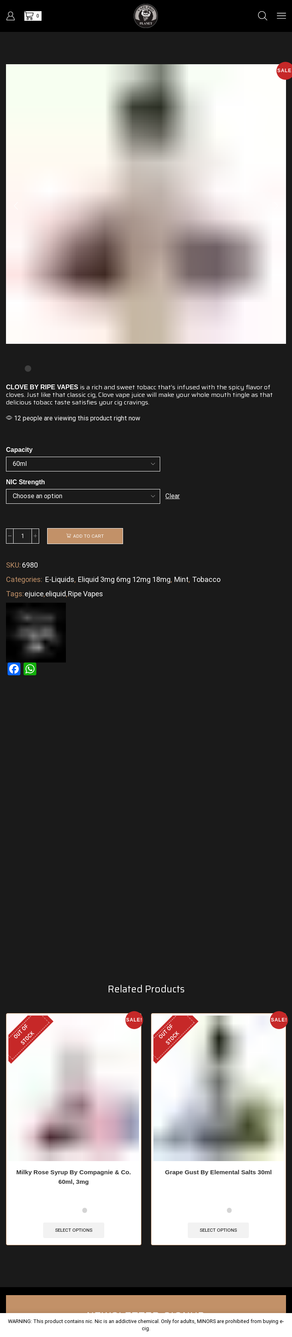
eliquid (56, 594)
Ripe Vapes (85, 594)
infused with (196, 387)
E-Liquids (59, 580)
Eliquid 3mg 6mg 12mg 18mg (124, 580)
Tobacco (206, 580)
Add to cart (88, 536)
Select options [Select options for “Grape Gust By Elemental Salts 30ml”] (218, 1239)
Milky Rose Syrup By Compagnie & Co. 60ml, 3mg (74, 1186)
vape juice (130, 395)
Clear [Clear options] (173, 496)
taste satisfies (75, 402)
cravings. (136, 402)
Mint (181, 580)
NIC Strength (25, 482)
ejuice (34, 594)
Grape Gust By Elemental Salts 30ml (218, 1181)
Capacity (19, 449)
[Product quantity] (23, 536)
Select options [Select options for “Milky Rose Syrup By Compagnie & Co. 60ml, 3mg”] (73, 1239)
